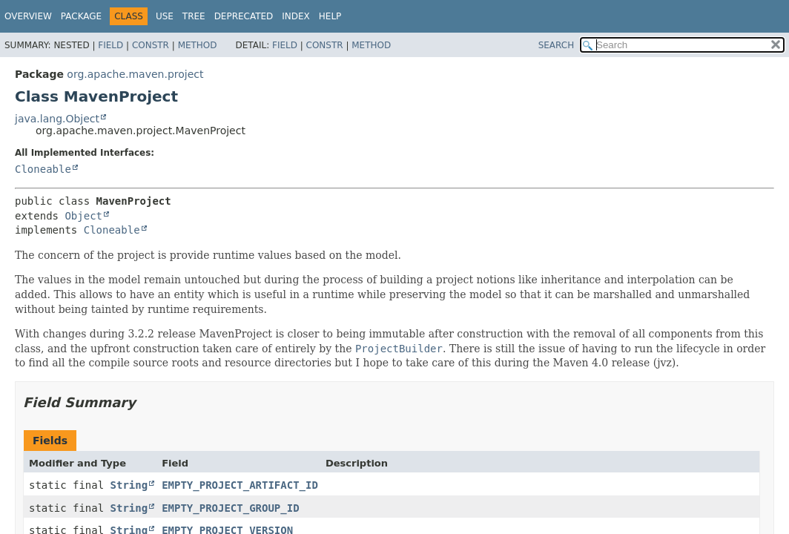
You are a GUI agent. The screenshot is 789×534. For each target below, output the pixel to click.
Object (83, 216)
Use (165, 16)
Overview (28, 16)
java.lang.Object (57, 119)
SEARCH (556, 45)
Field (110, 45)
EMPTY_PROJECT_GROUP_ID (230, 508)
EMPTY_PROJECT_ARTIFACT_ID (240, 485)
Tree (193, 16)
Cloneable (43, 169)
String (129, 485)
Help (330, 16)
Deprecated (244, 16)
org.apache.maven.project (135, 74)
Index (296, 16)
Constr (150, 45)
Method (197, 45)
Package (81, 16)
